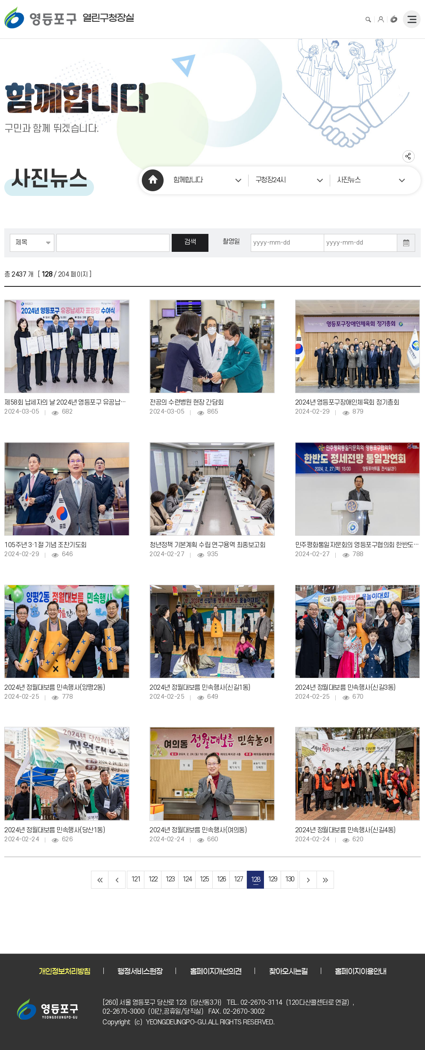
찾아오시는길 (288, 971)
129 (272, 879)
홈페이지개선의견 (215, 971)
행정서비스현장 (139, 971)
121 (135, 879)
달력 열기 (406, 243)
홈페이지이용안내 (360, 971)
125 (203, 879)
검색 (368, 19)
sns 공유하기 (408, 156)
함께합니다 (187, 180)
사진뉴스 (348, 180)
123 (169, 879)
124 (186, 879)
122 (152, 879)
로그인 (381, 19)
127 (238, 879)
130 (289, 879)
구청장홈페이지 (393, 19)
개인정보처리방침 (64, 971)
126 (221, 879)
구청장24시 (270, 180)
